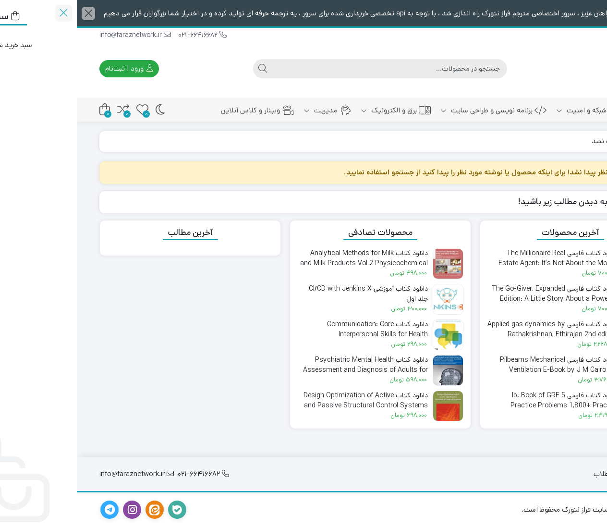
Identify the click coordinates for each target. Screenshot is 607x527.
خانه (566, 110)
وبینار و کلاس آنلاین (180, 110)
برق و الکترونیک (319, 110)
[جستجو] (312, 68)
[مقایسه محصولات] (46, 110)
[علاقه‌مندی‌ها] (66, 110)
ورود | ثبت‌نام (52, 68)
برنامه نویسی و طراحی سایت (417, 110)
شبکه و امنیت (511, 110)
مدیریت (250, 110)
